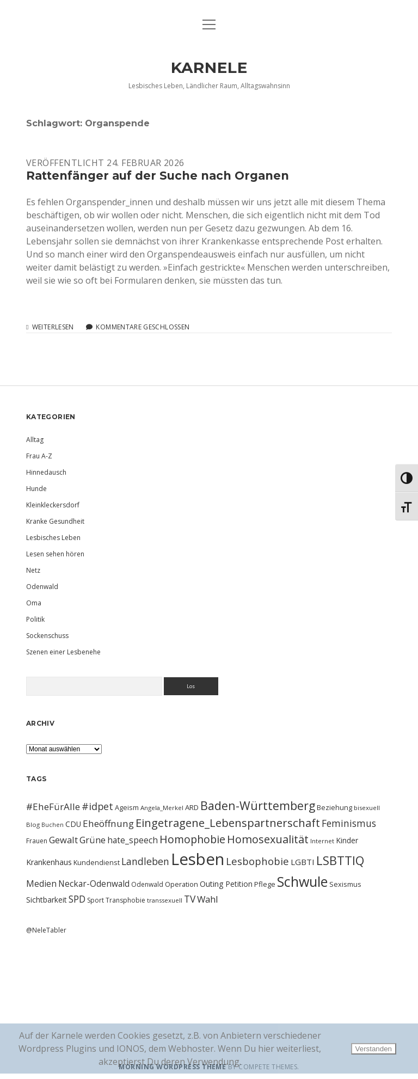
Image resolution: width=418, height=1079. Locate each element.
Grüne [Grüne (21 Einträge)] (92, 839)
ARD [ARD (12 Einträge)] (192, 807)
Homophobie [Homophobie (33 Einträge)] (192, 839)
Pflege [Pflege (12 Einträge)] (264, 884)
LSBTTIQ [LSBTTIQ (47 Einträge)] (340, 860)
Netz (33, 570)
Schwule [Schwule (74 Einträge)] (302, 881)
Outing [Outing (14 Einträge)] (212, 884)
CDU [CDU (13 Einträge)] (73, 824)
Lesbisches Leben (53, 537)
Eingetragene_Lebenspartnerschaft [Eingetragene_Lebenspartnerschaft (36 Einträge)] (228, 822)
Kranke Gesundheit (55, 521)
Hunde (36, 488)
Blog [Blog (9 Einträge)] (33, 824)
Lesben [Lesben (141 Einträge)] (197, 859)
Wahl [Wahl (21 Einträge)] (207, 899)
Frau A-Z (39, 456)
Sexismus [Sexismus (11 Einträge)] (345, 884)
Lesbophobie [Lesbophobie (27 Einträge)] (257, 861)
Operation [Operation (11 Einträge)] (181, 884)
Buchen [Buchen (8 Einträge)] (52, 825)
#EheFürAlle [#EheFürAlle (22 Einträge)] (53, 806)
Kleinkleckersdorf (52, 505)
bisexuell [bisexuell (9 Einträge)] (367, 808)
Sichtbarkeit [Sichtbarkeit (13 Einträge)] (46, 899)
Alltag (35, 439)
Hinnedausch (46, 472)
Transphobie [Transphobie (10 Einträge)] (125, 900)
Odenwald (42, 586)
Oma (33, 603)
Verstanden (373, 1049)
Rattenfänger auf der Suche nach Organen (157, 175)
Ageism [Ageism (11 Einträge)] (127, 807)
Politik (35, 619)
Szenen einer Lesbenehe (63, 652)
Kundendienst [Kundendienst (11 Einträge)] (96, 862)
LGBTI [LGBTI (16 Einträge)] (303, 861)
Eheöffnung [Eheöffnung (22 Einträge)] (108, 823)
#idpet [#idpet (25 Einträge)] (97, 806)
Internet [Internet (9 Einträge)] (322, 841)
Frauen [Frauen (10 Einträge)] (36, 840)
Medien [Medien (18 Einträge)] (41, 884)
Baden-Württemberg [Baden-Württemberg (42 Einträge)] (257, 805)
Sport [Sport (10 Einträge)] (95, 900)
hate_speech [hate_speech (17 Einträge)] (132, 840)
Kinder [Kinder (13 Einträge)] (347, 840)
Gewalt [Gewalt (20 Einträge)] (63, 839)
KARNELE (209, 67)
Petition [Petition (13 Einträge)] (239, 884)
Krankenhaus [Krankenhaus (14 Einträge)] (49, 862)
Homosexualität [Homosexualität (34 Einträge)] (268, 839)
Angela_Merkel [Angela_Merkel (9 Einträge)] (161, 808)
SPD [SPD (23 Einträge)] (77, 898)
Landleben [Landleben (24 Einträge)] (145, 861)
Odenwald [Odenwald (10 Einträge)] (147, 884)
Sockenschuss (47, 635)
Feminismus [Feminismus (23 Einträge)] (349, 823)
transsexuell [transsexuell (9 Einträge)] (164, 900)
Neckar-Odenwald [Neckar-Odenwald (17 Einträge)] (94, 884)
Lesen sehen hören (55, 554)
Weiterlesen (53, 327)
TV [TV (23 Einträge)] (189, 898)
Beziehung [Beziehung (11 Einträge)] (334, 807)
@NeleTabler (46, 930)
